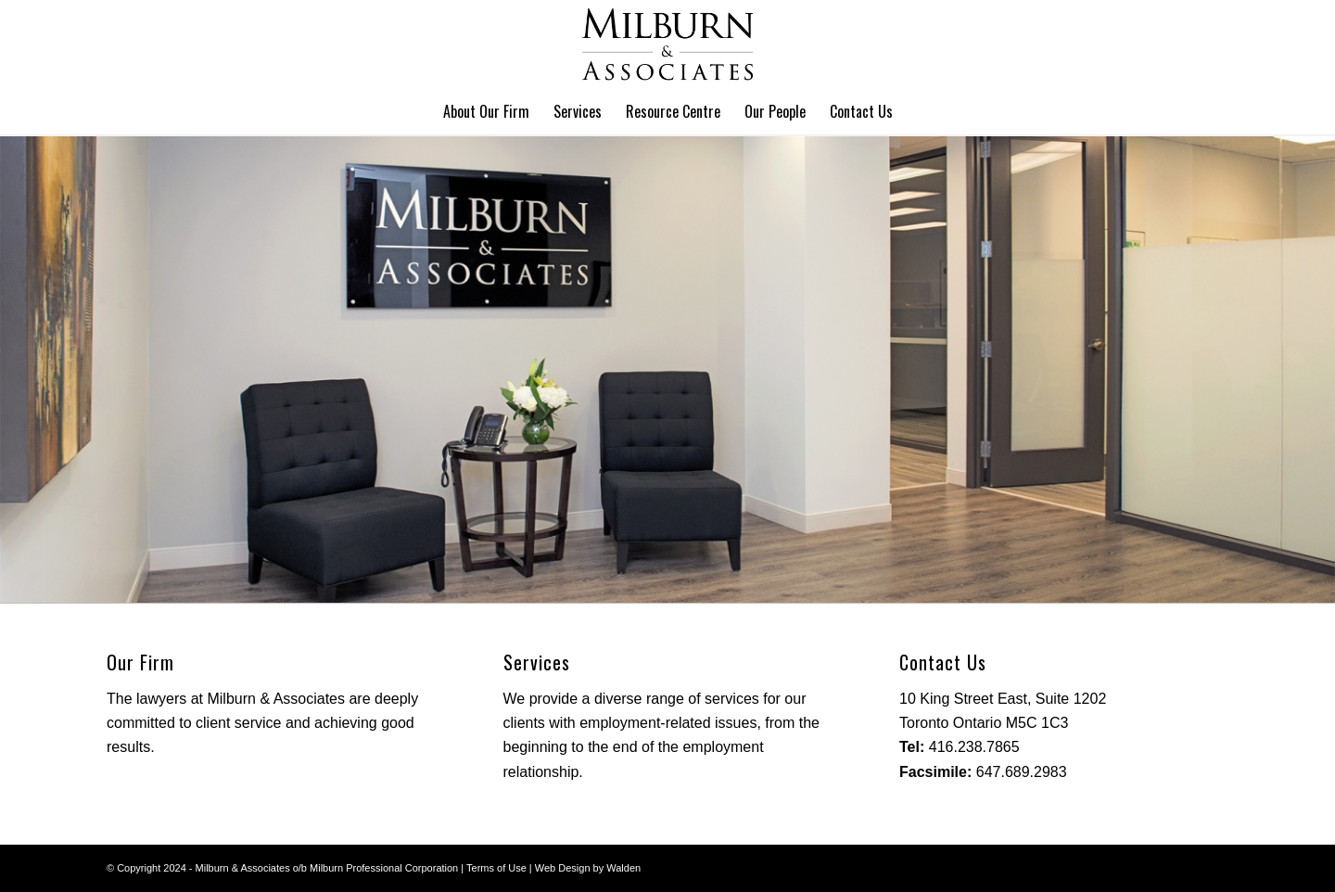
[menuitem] (486, 111)
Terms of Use (496, 867)
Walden (623, 867)
